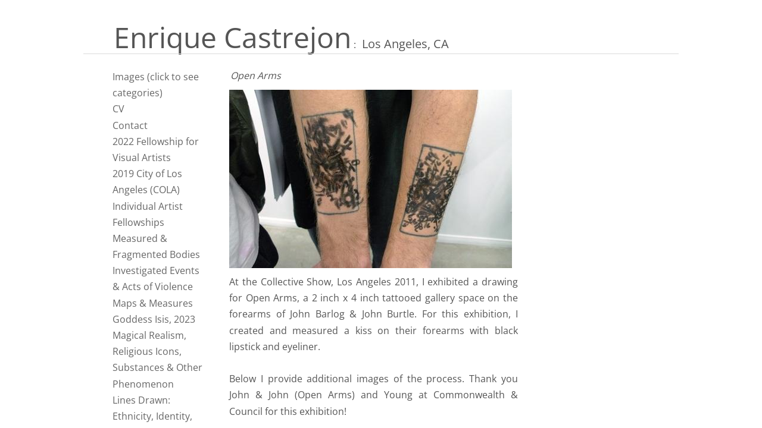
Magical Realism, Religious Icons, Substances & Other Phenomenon (157, 360)
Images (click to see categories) (156, 84)
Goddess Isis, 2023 (154, 319)
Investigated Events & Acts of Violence (156, 278)
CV (118, 108)
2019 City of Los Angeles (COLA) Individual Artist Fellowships (148, 198)
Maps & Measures (153, 303)
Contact (130, 125)
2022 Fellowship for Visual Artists (156, 149)
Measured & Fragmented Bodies (156, 246)
